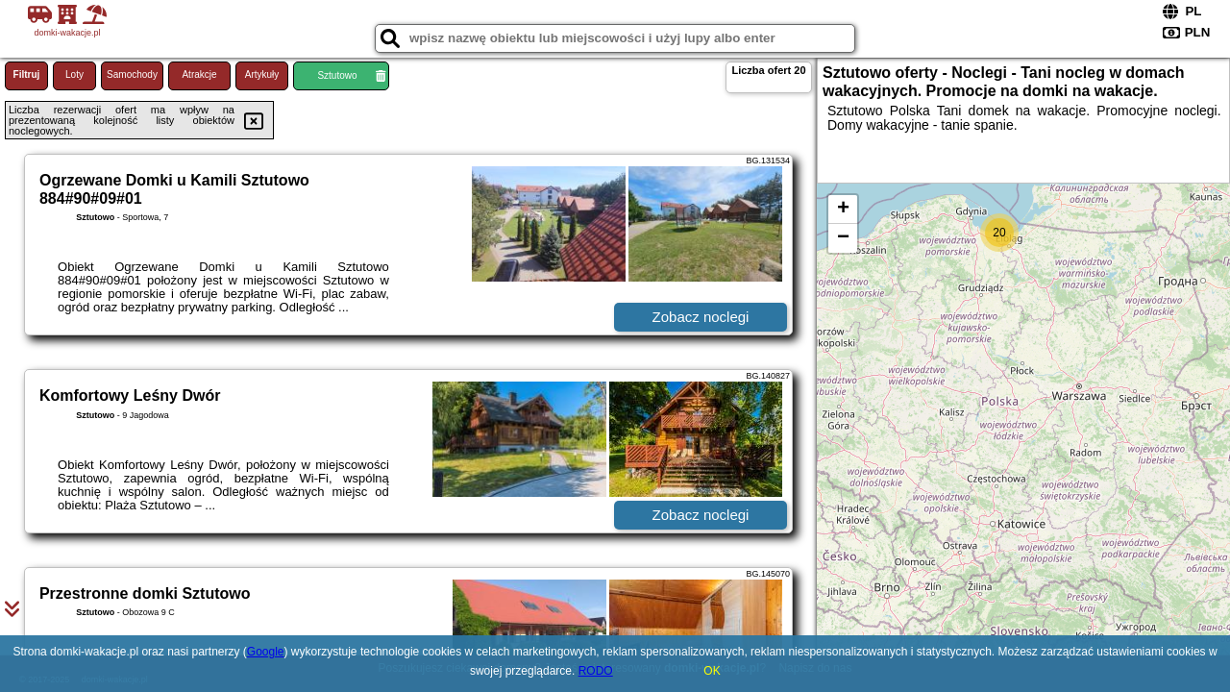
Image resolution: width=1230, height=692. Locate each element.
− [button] (843, 238)
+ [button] (843, 209)
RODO (595, 671)
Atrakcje (199, 74)
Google (265, 651)
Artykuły (262, 74)
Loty (74, 74)
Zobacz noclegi (701, 317)
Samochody (132, 74)
